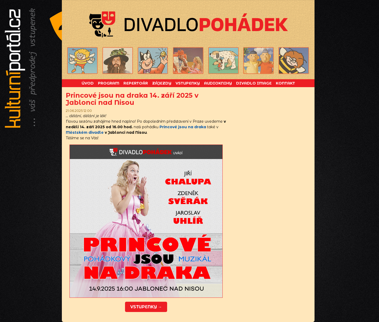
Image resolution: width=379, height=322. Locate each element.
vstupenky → (146, 306)
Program (108, 83)
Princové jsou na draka (182, 127)
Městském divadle (85, 132)
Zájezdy (161, 83)
